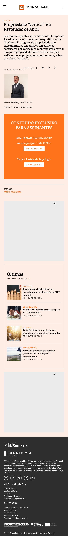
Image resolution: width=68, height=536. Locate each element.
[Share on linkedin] (49, 68)
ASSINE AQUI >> (34, 148)
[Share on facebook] (36, 68)
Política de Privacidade (13, 496)
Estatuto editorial (10, 491)
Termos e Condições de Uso (15, 499)
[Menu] (4, 9)
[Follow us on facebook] (6, 478)
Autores (7, 494)
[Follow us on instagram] (19, 478)
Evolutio (51, 533)
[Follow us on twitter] (32, 478)
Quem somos (9, 488)
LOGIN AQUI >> (34, 165)
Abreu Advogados (12, 192)
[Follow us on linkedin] (26, 478)
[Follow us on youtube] (12, 478)
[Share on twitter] (42, 68)
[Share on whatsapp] (55, 68)
